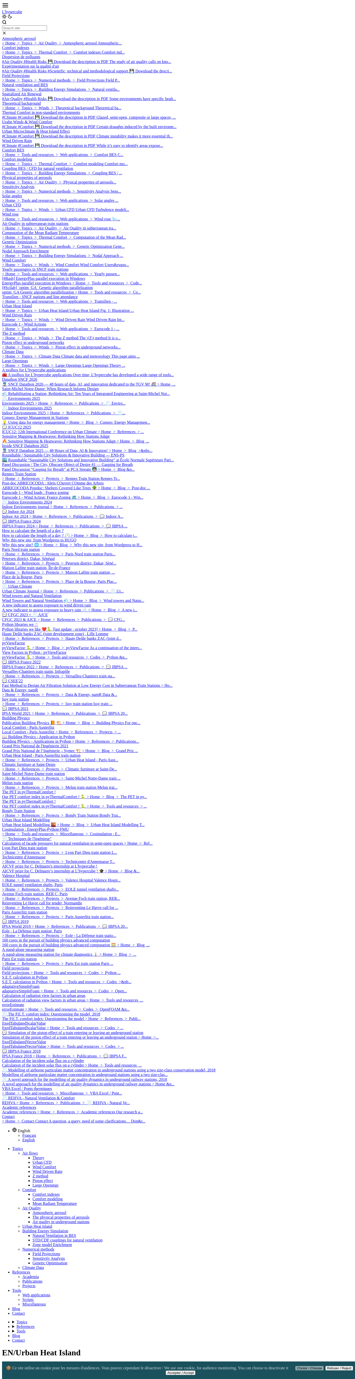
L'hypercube (12, 12)
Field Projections (46, 1254)
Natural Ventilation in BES (54, 1235)
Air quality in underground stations (61, 1222)
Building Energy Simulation (45, 1231)
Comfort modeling (48, 1199)
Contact (18, 1313)
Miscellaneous (34, 1304)
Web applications (36, 1295)
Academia (30, 1277)
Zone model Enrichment (52, 1244)
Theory (38, 1158)
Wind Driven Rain (47, 1171)
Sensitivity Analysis (49, 1258)
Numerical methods (38, 1249)
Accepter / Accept (180, 1373)
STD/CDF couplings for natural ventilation (68, 1240)
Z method (40, 1176)
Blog (16, 1309)
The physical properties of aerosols (61, 1217)
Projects (29, 1286)
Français (29, 1135)
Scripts (28, 1299)
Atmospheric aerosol (49, 1212)
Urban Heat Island (37, 1226)
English (28, 1140)
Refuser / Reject (339, 1368)
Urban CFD (42, 1162)
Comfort (29, 1190)
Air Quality (31, 1208)
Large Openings (45, 1185)
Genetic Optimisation (50, 1263)
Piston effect (43, 1180)
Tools (16, 1290)
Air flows (30, 1153)
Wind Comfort (44, 1167)
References (21, 1272)
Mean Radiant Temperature (55, 1203)
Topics (17, 1148)
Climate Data (33, 1267)
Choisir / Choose (309, 1368)
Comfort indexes (46, 1194)
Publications (32, 1281)
